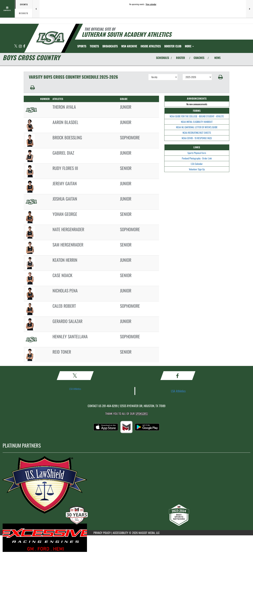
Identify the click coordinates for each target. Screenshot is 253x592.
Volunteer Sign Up (197, 169)
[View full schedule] (7, 9)
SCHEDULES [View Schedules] (162, 57)
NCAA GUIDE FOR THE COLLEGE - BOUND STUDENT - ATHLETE (197, 116)
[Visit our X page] (16, 46)
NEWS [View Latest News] (217, 57)
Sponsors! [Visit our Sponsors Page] (141, 413)
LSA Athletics (75, 389)
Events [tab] (24, 4)
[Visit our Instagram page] (20, 46)
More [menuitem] (189, 46)
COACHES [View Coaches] (199, 57)
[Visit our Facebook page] (24, 46)
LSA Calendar (197, 164)
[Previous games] (36, 9)
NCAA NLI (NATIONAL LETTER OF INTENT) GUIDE (197, 127)
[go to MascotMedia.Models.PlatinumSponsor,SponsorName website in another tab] (126, 488)
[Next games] (249, 9)
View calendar (151, 4)
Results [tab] (23, 13)
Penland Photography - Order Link (197, 158)
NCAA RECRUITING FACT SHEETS (197, 132)
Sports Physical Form (196, 153)
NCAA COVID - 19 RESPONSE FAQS (197, 138)
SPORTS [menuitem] (81, 46)
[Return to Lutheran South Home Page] (50, 38)
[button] (221, 77)
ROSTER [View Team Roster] (180, 57)
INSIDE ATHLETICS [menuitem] (151, 46)
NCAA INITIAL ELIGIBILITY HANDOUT (197, 122)
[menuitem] (94, 46)
